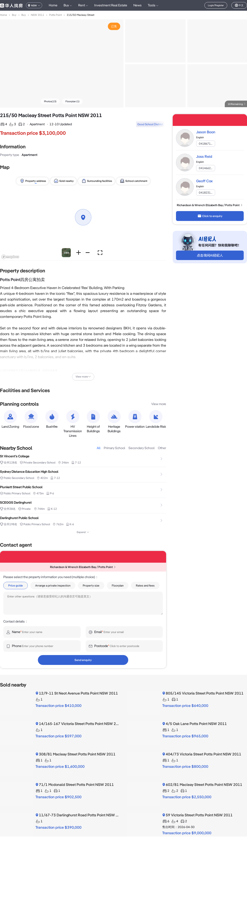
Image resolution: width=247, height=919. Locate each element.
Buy (14, 14)
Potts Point (55, 14)
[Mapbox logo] (10, 256)
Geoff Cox (204, 181)
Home (53, 5)
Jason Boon (205, 132)
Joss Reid (204, 156)
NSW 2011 (37, 14)
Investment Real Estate (110, 5)
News (137, 5)
